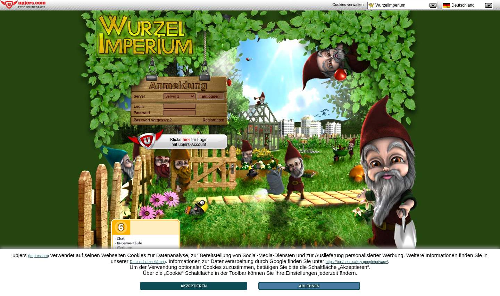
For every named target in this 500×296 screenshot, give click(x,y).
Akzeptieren (194, 286)
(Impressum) (38, 256)
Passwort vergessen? (153, 120)
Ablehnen (309, 286)
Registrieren (213, 120)
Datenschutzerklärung (148, 262)
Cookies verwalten (348, 4)
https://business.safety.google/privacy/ (357, 262)
